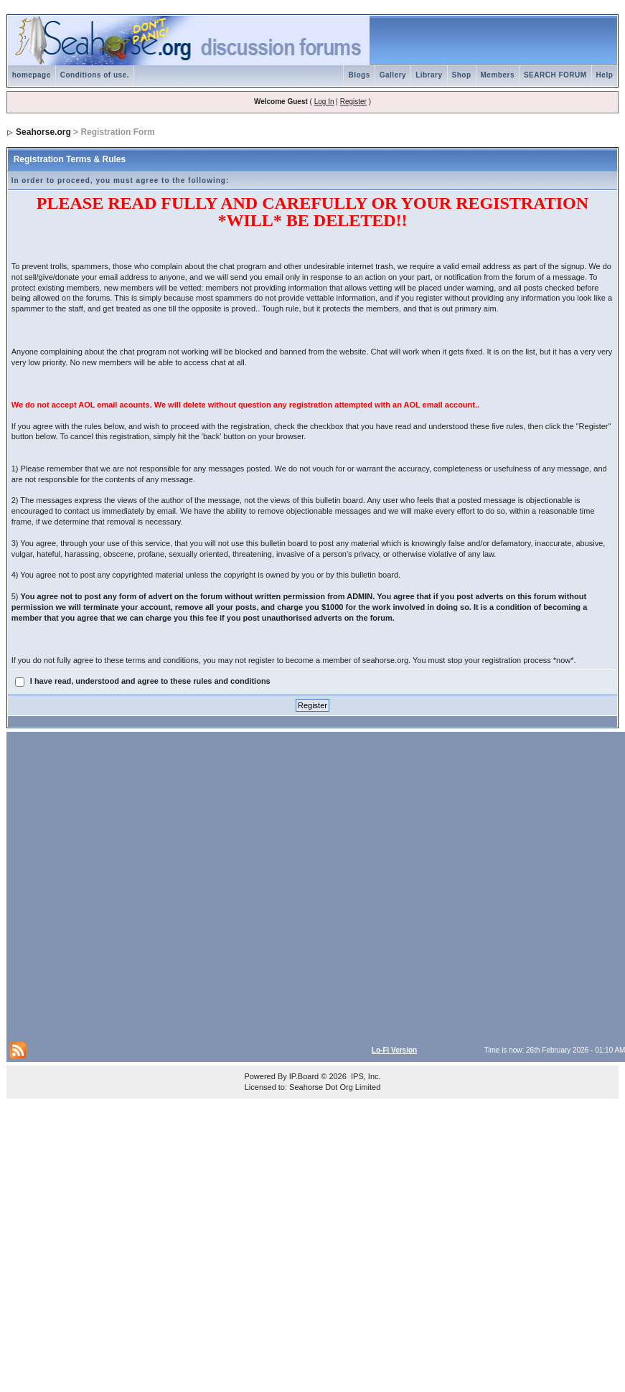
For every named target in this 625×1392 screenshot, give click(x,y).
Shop (461, 75)
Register (353, 101)
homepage (31, 75)
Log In (324, 101)
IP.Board (304, 1076)
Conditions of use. (94, 75)
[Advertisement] (154, 885)
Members (497, 75)
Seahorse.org (43, 132)
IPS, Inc (365, 1076)
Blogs (359, 75)
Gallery (393, 75)
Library (428, 75)
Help (605, 75)
